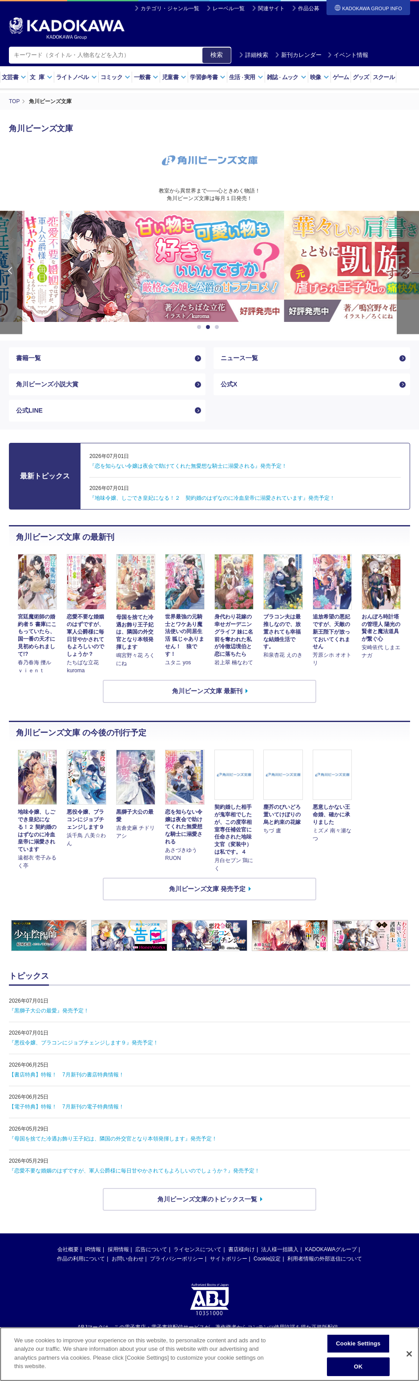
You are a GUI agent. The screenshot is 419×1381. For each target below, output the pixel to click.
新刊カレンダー (298, 55)
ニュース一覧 (239, 357)
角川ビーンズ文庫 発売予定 (207, 888)
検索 (216, 54)
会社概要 (68, 1249)
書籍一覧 (28, 357)
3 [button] (218, 327)
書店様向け (241, 1249)
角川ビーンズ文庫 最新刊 (207, 691)
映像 (319, 77)
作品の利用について (81, 1259)
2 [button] (209, 327)
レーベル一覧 (229, 8)
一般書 (146, 77)
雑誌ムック (286, 77)
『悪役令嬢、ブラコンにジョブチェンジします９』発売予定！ (83, 1043)
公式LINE (29, 410)
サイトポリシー (228, 1259)
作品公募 (308, 8)
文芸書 (14, 77)
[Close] (409, 1358)
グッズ (361, 77)
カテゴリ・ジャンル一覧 (170, 8)
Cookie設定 (267, 1259)
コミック (115, 77)
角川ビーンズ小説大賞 (47, 384)
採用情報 (118, 1249)
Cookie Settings (358, 1347)
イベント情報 (347, 55)
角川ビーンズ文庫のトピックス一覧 (207, 1199)
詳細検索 (253, 55)
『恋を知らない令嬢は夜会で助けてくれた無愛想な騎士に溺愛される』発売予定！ (188, 466)
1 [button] (200, 327)
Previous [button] (11, 272)
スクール (384, 77)
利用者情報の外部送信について (324, 1259)
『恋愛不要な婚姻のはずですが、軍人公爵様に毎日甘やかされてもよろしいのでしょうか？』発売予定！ (134, 1171)
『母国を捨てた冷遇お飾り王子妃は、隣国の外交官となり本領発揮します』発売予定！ (113, 1139)
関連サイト (271, 8)
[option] (209, 266)
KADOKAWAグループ (331, 1249)
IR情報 (93, 1249)
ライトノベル (76, 77)
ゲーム (341, 77)
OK (358, 1370)
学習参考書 (208, 77)
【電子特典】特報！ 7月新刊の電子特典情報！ (66, 1107)
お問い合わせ (128, 1259)
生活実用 (246, 77)
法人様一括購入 (279, 1249)
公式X (229, 384)
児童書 (174, 77)
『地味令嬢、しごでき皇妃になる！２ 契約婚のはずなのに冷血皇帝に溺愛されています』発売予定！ (212, 498)
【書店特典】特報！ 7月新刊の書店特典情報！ (66, 1075)
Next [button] (408, 272)
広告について (151, 1249)
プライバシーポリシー (176, 1259)
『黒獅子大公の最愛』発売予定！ (49, 1011)
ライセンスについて (197, 1249)
